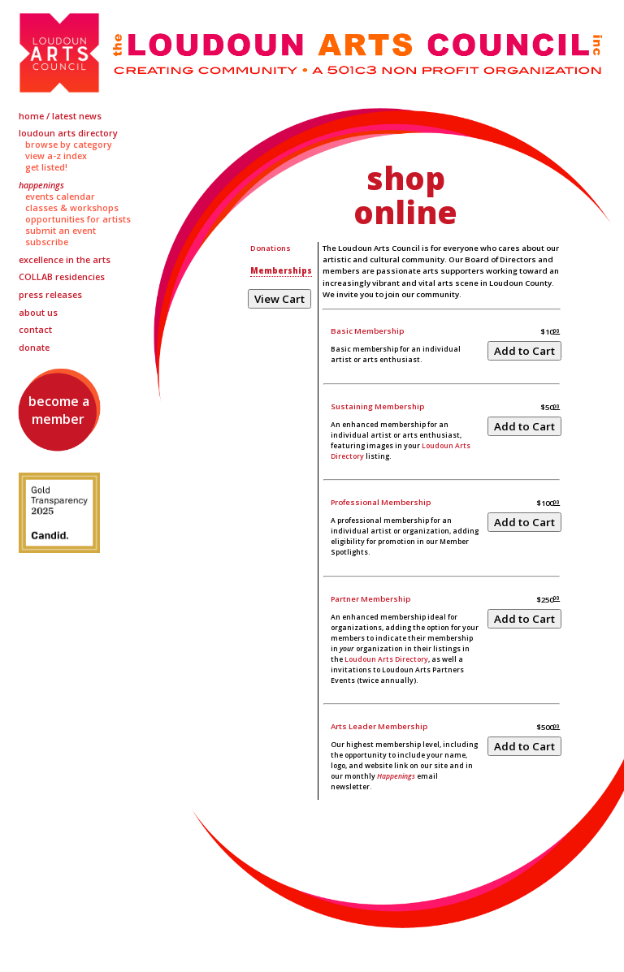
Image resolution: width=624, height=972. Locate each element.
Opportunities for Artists (78, 219)
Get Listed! (46, 167)
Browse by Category (68, 144)
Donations (270, 248)
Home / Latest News (60, 116)
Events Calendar (60, 196)
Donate (34, 347)
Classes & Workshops (72, 208)
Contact (35, 329)
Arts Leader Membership (379, 726)
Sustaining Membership (377, 406)
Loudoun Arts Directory (68, 133)
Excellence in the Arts (64, 260)
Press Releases (50, 294)
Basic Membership (367, 331)
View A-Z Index (56, 156)
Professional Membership (381, 502)
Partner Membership (370, 599)
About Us (38, 312)
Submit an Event (60, 230)
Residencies (62, 277)
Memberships (281, 271)
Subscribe (46, 242)
